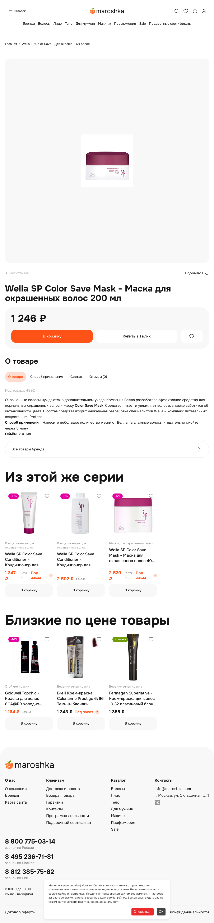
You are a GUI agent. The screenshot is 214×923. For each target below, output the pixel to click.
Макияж (104, 23)
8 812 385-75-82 (29, 871)
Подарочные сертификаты (170, 23)
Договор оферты (20, 912)
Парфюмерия (125, 23)
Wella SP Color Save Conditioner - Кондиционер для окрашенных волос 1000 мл (80, 560)
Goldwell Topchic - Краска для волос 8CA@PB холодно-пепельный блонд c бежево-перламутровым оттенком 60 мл (29, 699)
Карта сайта (16, 802)
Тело (69, 23)
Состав (76, 377)
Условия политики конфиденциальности (93, 902)
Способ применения (46, 377)
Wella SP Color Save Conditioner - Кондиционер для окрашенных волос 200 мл (27, 560)
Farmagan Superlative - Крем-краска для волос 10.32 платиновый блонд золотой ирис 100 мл (132, 699)
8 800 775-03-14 (30, 841)
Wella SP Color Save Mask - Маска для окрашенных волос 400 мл (132, 555)
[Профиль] (204, 11)
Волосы (44, 23)
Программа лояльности (67, 815)
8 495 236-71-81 (29, 856)
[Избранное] (185, 11)
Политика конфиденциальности (180, 912)
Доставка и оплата (63, 788)
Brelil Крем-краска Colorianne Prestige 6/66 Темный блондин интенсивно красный (80, 699)
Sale (142, 23)
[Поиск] (176, 11)
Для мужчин (85, 23)
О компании (16, 788)
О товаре (15, 377)
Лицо (58, 23)
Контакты (54, 809)
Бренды (29, 23)
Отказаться (143, 911)
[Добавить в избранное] (192, 336)
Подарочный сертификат (68, 822)
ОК (161, 911)
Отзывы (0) (98, 377)
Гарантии (54, 802)
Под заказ (36, 575)
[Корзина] (194, 11)
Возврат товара (60, 795)
